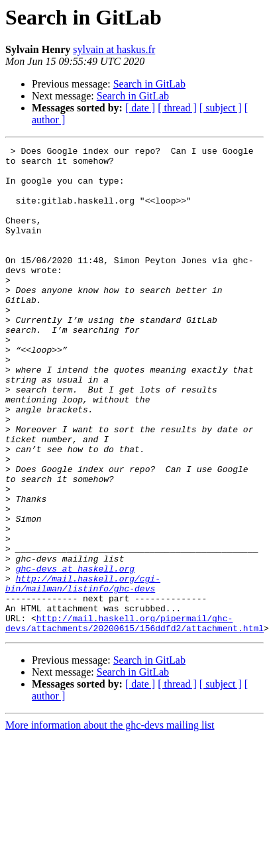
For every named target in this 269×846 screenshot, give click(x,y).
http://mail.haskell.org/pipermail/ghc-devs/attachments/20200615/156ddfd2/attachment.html (134, 707)
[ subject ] (220, 107)
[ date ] (140, 107)
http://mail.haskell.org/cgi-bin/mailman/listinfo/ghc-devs (82, 660)
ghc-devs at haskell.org (75, 642)
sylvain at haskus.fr (114, 49)
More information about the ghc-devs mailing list (110, 810)
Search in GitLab (149, 84)
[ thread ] (177, 107)
